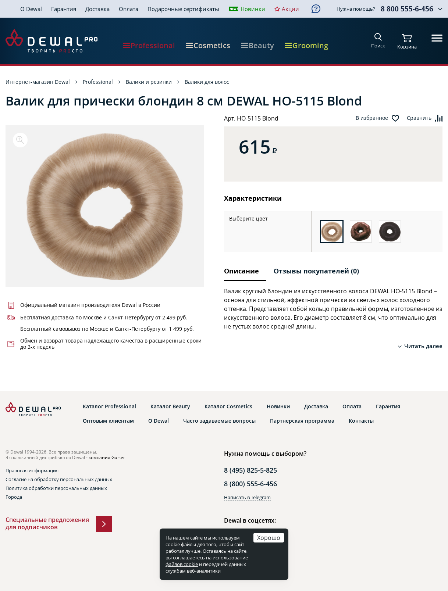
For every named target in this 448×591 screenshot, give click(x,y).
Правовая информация (32, 470)
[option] (104, 206)
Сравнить (419, 118)
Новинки (253, 9)
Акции (290, 9)
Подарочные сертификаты (183, 9)
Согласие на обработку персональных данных (59, 479)
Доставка (97, 9)
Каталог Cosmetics (228, 406)
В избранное (372, 118)
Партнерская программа (302, 421)
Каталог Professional (109, 406)
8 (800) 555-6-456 (250, 483)
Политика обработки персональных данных (56, 488)
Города (14, 497)
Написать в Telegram (247, 497)
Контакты (361, 421)
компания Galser (107, 457)
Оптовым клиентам (108, 421)
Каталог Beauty (170, 406)
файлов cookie (182, 564)
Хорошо (268, 537)
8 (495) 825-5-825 (250, 470)
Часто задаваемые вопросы (219, 421)
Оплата (128, 9)
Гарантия (63, 9)
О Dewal (31, 9)
